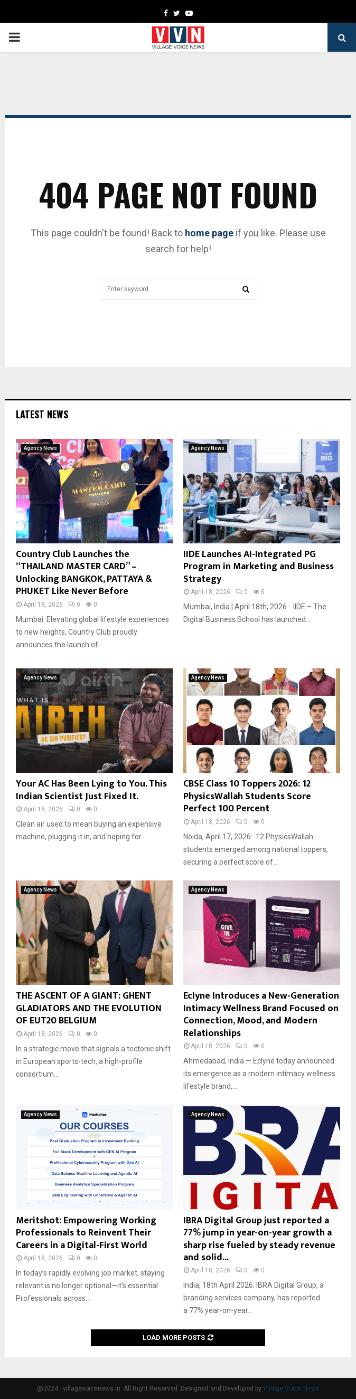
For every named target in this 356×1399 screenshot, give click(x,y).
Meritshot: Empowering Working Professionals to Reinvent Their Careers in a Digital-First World (86, 1233)
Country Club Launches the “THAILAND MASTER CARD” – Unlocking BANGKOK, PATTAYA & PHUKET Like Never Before (84, 573)
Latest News (42, 414)
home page (209, 232)
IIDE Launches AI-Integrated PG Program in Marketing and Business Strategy (258, 567)
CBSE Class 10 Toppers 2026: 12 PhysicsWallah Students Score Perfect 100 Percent (247, 796)
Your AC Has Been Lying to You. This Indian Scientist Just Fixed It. (91, 790)
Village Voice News (291, 1388)
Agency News (40, 448)
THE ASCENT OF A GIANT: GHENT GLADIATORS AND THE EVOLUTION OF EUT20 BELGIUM (89, 1008)
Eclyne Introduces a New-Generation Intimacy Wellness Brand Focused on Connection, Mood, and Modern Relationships (261, 1014)
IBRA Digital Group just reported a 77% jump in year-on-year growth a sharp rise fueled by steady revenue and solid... (259, 1239)
